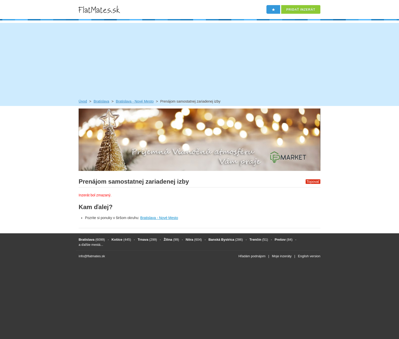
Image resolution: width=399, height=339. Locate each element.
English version (309, 256)
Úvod (83, 101)
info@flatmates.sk (92, 256)
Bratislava (101, 101)
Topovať (313, 182)
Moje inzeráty (281, 256)
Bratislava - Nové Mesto (135, 101)
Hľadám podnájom (251, 256)
